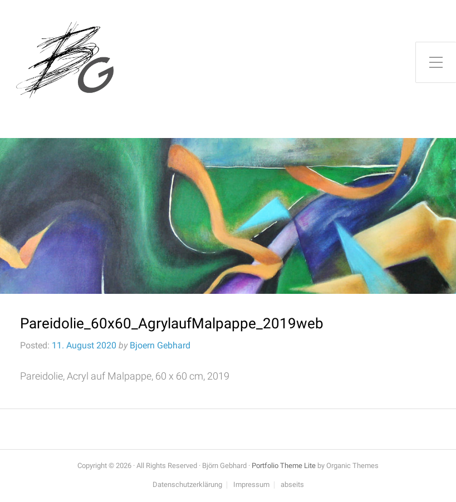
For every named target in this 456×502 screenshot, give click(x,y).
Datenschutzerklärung (187, 485)
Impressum (251, 485)
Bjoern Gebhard (160, 345)
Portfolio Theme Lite (284, 465)
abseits (292, 485)
